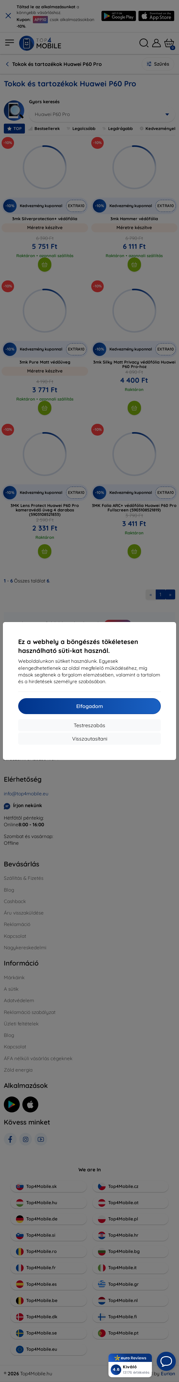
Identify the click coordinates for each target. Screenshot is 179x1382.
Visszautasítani (89, 738)
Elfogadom (89, 706)
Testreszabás (89, 725)
